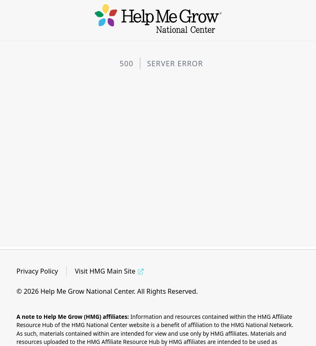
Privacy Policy (37, 271)
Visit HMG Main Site (105, 271)
